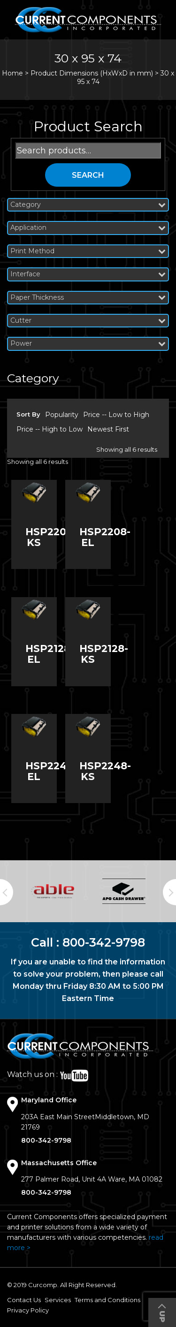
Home (12, 73)
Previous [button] (6, 892)
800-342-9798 (103, 942)
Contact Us (24, 1300)
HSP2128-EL (49, 654)
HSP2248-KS (105, 771)
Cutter (88, 320)
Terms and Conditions (107, 1300)
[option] (52, 891)
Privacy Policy (28, 1310)
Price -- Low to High (116, 414)
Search (88, 175)
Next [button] (169, 892)
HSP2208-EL (104, 537)
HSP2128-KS (103, 654)
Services (58, 1300)
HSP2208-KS (51, 537)
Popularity (61, 414)
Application (88, 227)
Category (88, 204)
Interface (88, 274)
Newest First (108, 429)
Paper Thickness (88, 297)
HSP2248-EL (51, 771)
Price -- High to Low (49, 429)
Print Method (88, 251)
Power (88, 343)
